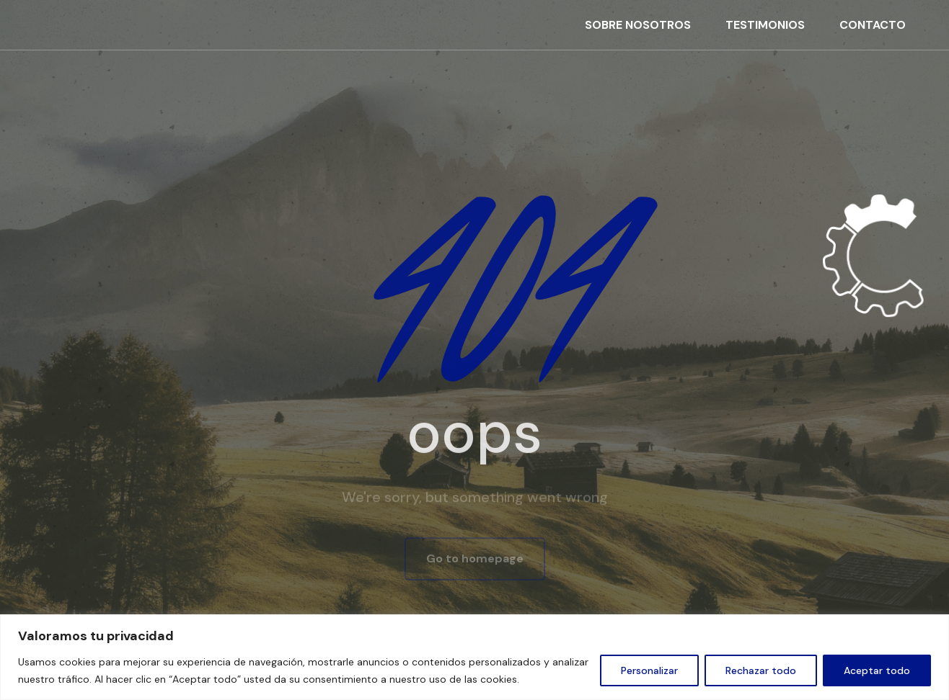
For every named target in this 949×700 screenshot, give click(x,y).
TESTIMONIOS (765, 24)
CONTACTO (872, 24)
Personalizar (649, 670)
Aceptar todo (877, 670)
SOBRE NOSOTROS (638, 24)
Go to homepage (475, 559)
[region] (474, 657)
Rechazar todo (760, 670)
